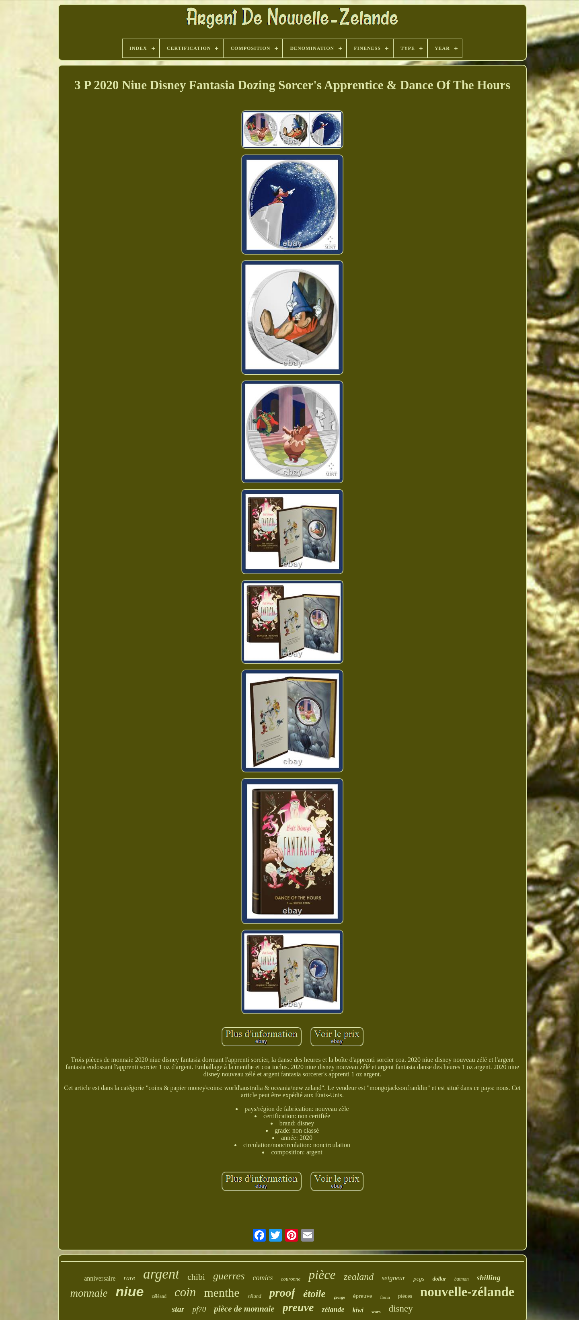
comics (263, 1278)
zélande (333, 1310)
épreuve (362, 1296)
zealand (359, 1276)
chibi (196, 1277)
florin (385, 1297)
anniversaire (99, 1278)
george (339, 1297)
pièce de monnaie (244, 1309)
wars (376, 1311)
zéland (254, 1296)
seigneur (393, 1278)
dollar (439, 1279)
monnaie (88, 1293)
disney (401, 1309)
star (178, 1309)
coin (185, 1292)
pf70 (199, 1309)
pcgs (419, 1278)
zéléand (159, 1296)
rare (129, 1278)
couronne (291, 1279)
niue (129, 1291)
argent (161, 1274)
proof (282, 1292)
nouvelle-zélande (467, 1292)
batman (461, 1279)
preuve (298, 1307)
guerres (228, 1276)
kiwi (357, 1310)
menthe (221, 1292)
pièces (405, 1296)
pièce (322, 1274)
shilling (489, 1277)
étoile (314, 1293)
